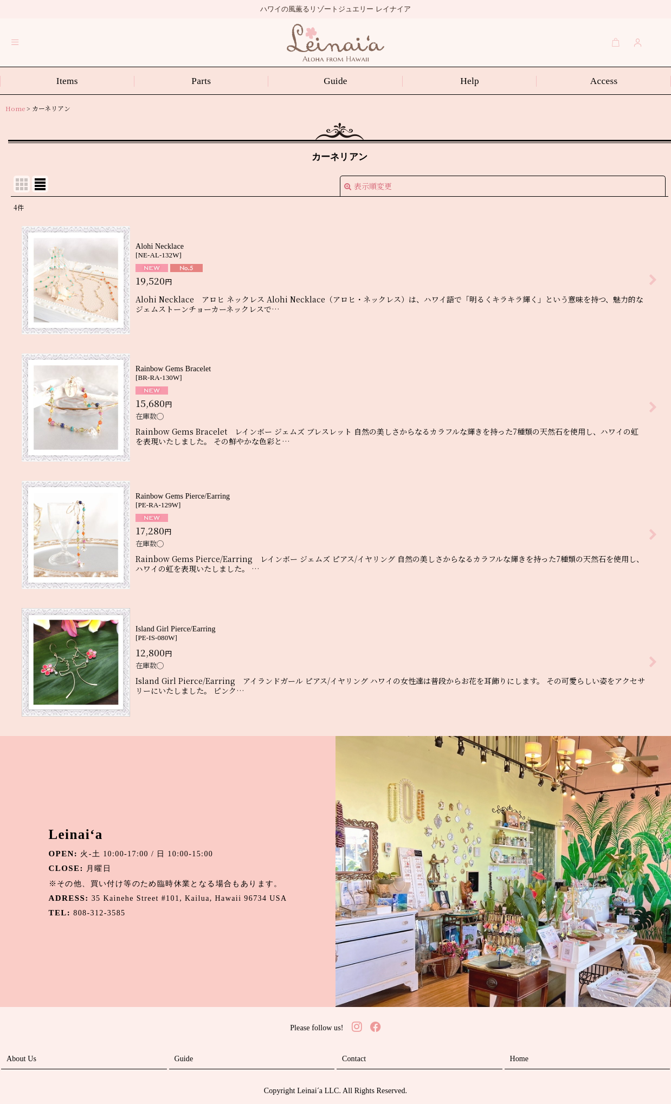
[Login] (638, 42)
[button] (15, 42)
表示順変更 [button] (368, 185)
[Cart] (615, 42)
